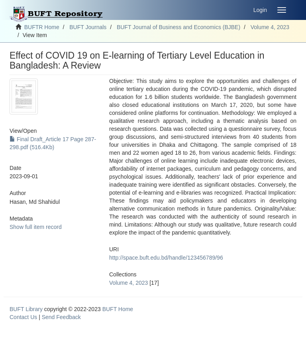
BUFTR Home (41, 27)
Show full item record (36, 227)
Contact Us (23, 317)
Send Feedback (61, 317)
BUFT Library (26, 309)
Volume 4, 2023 (270, 27)
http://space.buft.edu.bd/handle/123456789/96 (166, 257)
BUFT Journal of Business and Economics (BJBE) (178, 27)
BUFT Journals (87, 27)
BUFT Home (117, 309)
